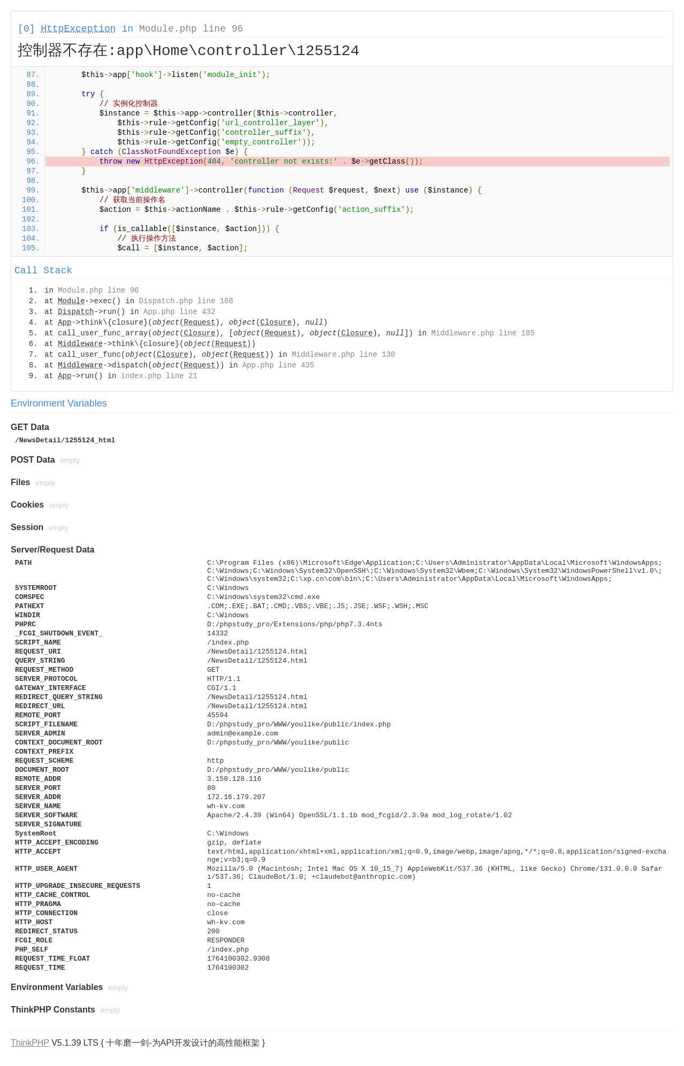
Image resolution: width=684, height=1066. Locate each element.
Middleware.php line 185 (483, 333)
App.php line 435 (278, 365)
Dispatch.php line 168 (186, 301)
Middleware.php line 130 (343, 354)
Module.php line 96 (191, 29)
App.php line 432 (179, 312)
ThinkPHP (30, 1042)
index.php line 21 (159, 376)
